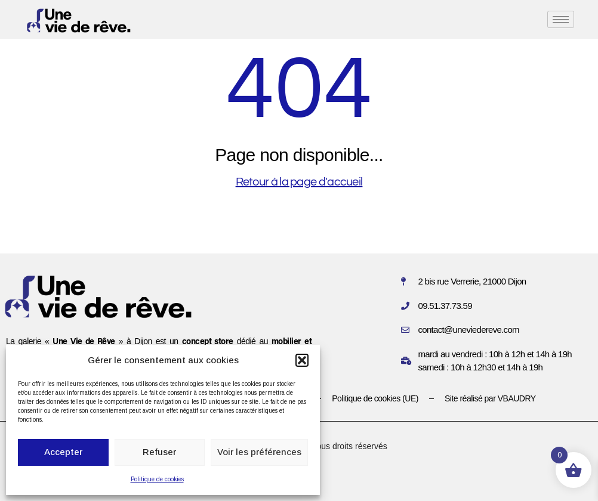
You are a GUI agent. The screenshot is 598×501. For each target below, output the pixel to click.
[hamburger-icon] (560, 19)
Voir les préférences (259, 452)
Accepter (63, 452)
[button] (302, 360)
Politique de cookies (157, 479)
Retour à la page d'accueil (299, 182)
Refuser (159, 452)
